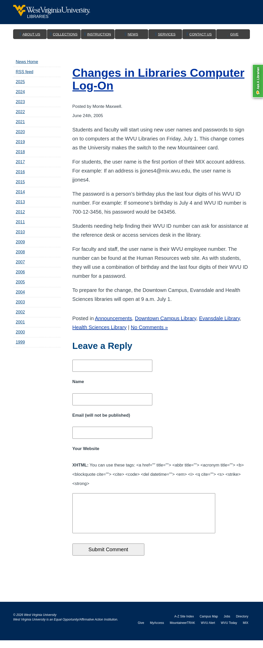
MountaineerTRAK (182, 630)
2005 (20, 282)
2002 (20, 312)
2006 (20, 272)
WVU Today (229, 630)
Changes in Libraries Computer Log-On (158, 79)
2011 (20, 222)
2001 (20, 322)
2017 (20, 162)
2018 (20, 152)
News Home (27, 62)
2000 (20, 332)
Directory (242, 624)
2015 (20, 182)
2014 (20, 192)
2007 (20, 262)
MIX (245, 630)
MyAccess (157, 630)
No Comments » (149, 327)
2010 (20, 232)
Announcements (113, 318)
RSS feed (24, 72)
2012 (20, 212)
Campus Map (209, 624)
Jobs (227, 624)
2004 (20, 292)
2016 (20, 172)
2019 (20, 142)
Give (141, 630)
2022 (20, 112)
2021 (20, 122)
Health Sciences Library (99, 327)
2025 (20, 82)
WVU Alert (208, 630)
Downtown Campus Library (165, 318)
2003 (20, 302)
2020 (20, 132)
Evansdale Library (219, 318)
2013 (20, 202)
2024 (20, 92)
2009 (20, 242)
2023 (20, 102)
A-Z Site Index (184, 624)
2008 (20, 252)
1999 (20, 342)
